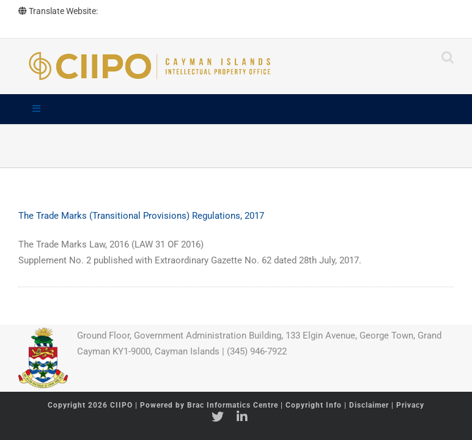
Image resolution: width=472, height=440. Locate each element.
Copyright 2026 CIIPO (91, 405)
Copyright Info (315, 405)
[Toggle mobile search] (447, 57)
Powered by (209, 405)
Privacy (410, 405)
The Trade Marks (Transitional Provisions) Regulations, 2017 (141, 215)
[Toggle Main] (236, 109)
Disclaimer (369, 405)
